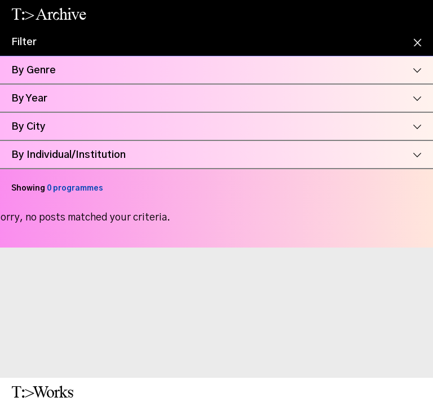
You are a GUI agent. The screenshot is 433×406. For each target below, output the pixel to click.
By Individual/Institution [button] (68, 155)
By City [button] (28, 127)
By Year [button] (29, 99)
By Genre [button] (33, 70)
